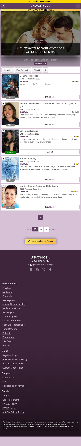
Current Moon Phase (12, 368)
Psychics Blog (9, 355)
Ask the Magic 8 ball (12, 363)
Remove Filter (40, 63)
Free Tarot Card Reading (15, 359)
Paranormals (8, 337)
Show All (7, 70)
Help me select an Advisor (40, 241)
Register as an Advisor (13, 386)
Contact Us (8, 377)
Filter (37, 70)
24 (41, 229)
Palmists (6, 333)
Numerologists (9, 316)
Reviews (6, 345)
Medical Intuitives (11, 308)
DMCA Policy (9, 408)
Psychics (6, 288)
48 (46, 229)
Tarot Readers (9, 329)
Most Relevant (22, 70)
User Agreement (10, 400)
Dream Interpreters (12, 320)
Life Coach (7, 341)
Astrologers (8, 312)
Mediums (7, 292)
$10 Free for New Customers (40, 1)
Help (4, 381)
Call (50, 152)
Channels (7, 296)
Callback (49, 97)
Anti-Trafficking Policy (13, 412)
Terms (5, 395)
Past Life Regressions (13, 325)
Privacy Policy (9, 404)
